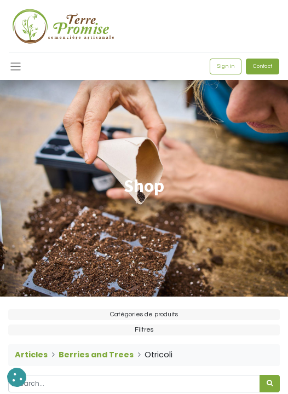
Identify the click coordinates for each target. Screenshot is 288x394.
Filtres (144, 329)
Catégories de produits (144, 314)
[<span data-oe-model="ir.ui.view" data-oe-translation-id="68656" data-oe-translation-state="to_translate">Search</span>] (270, 383)
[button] (16, 377)
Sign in (225, 66)
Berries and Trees (96, 354)
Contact (262, 66)
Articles (31, 354)
